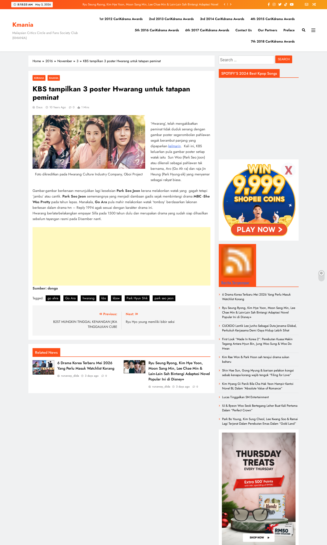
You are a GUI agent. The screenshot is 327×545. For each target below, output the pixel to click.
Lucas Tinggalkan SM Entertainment (245, 397)
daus (39, 107)
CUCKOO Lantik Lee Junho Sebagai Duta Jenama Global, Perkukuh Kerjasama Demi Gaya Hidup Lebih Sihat (259, 328)
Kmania (22, 24)
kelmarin (174, 146)
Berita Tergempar (235, 282)
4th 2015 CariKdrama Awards (272, 18)
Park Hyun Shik (137, 298)
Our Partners (267, 30)
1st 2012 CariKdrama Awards (121, 18)
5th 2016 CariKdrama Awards (157, 30)
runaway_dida (70, 376)
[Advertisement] (121, 256)
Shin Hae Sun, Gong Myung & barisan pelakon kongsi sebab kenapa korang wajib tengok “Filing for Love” (258, 372)
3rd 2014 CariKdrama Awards (222, 18)
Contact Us (243, 30)
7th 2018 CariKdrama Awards (273, 41)
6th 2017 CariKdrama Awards (207, 30)
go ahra (53, 298)
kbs (103, 298)
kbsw (116, 298)
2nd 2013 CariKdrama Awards (171, 18)
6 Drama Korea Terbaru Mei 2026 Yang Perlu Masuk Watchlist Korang (85, 365)
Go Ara (70, 298)
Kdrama (39, 78)
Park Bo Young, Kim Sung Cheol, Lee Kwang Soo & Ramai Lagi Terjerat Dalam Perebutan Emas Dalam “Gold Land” (260, 421)
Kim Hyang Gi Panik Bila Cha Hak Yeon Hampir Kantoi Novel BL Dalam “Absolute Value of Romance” (257, 386)
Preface (289, 30)
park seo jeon (164, 298)
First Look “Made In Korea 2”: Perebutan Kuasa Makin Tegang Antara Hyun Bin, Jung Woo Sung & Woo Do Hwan (257, 344)
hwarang (88, 298)
